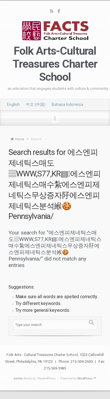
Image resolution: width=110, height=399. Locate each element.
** (94, 378)
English (13, 104)
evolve (18, 378)
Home (19, 139)
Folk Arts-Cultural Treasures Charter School (55, 64)
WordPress (85, 378)
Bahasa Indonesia (67, 104)
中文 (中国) (35, 104)
